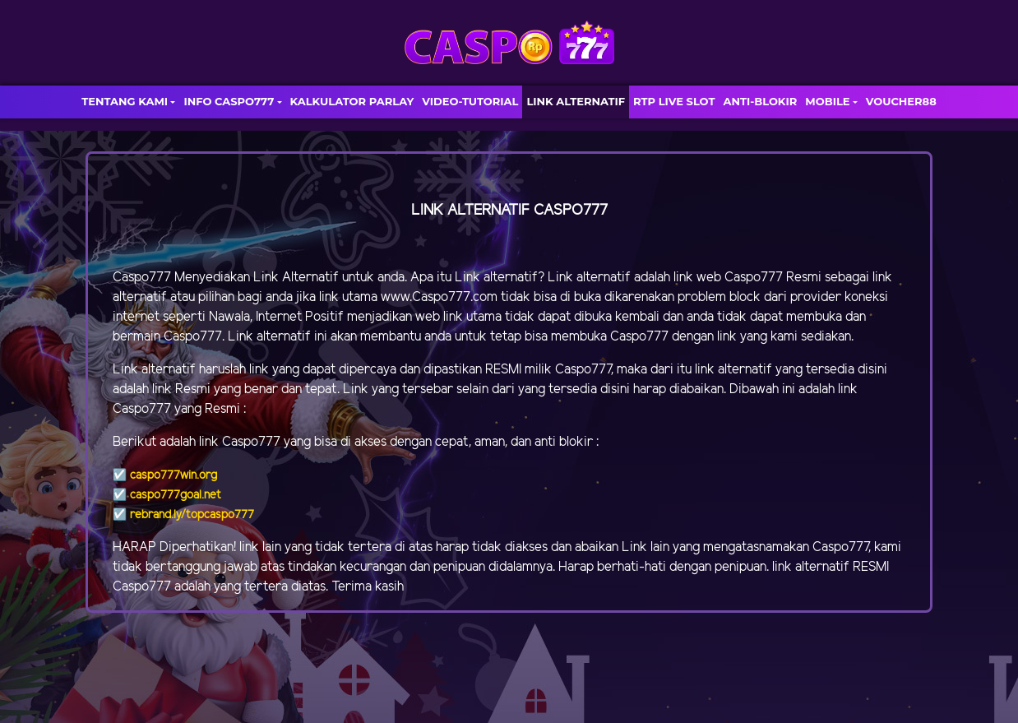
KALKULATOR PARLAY (352, 101)
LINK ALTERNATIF (575, 101)
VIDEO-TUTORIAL (470, 101)
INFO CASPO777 (228, 101)
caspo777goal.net (175, 496)
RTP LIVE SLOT (674, 101)
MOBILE (827, 101)
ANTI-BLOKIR (760, 101)
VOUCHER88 (901, 101)
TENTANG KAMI (124, 101)
